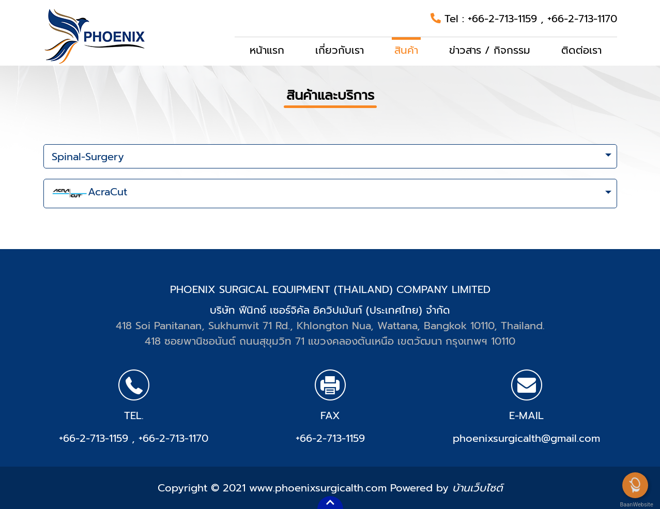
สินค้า (406, 50)
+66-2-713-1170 (582, 18)
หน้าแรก (267, 50)
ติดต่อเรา (581, 50)
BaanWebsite (635, 504)
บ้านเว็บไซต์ (477, 488)
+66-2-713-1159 (504, 18)
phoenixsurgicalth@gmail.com (526, 438)
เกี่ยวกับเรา (339, 50)
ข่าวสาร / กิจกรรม (489, 50)
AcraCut (89, 193)
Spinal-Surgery (88, 156)
